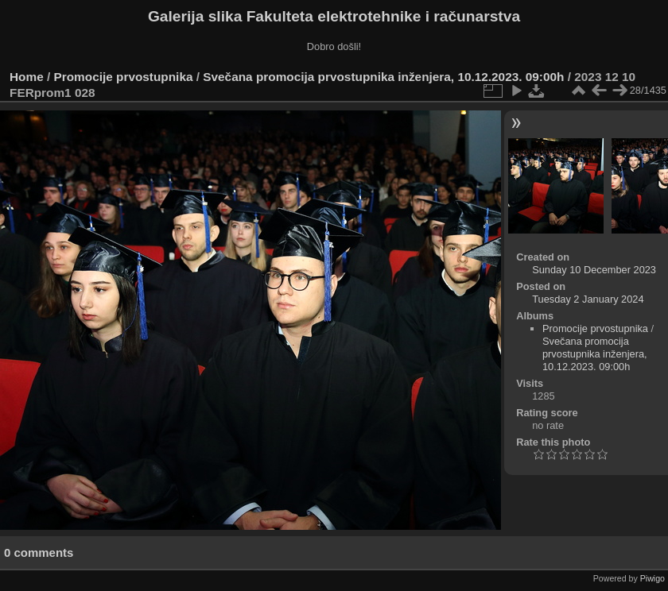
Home (27, 76)
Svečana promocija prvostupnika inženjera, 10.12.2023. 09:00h (383, 76)
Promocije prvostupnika (123, 76)
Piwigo (652, 578)
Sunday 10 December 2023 (594, 270)
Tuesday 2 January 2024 (587, 299)
